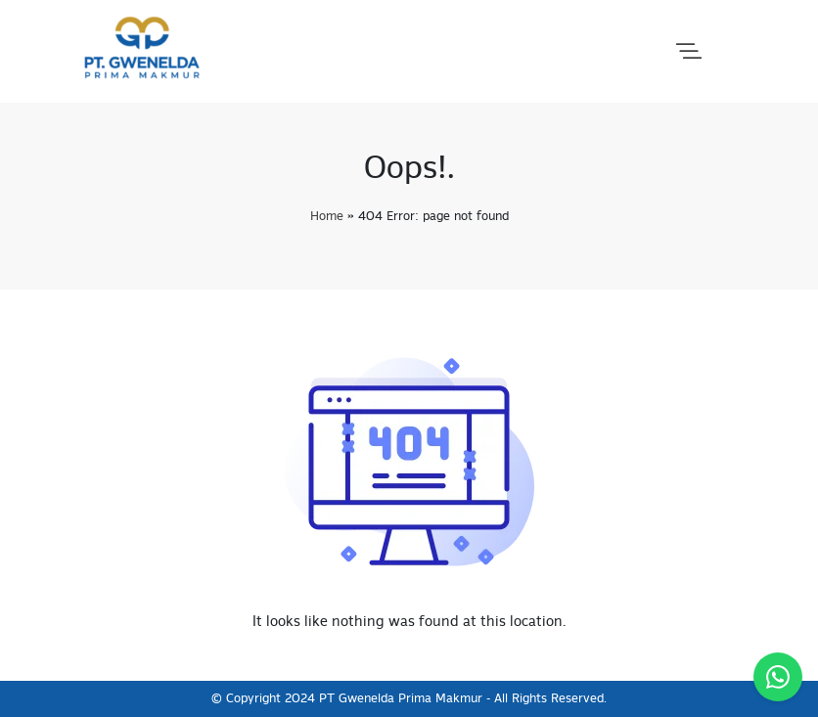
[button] (689, 52)
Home (326, 216)
